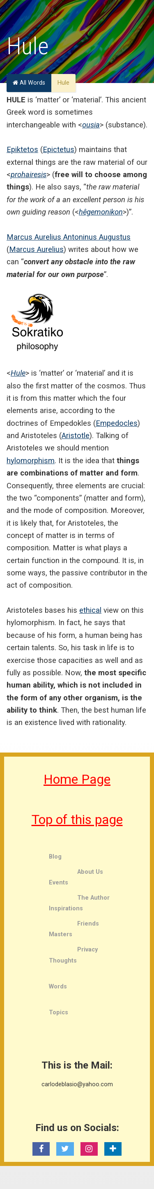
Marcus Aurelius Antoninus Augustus (69, 237)
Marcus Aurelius (36, 249)
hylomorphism (31, 460)
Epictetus (58, 149)
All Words (29, 82)
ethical (90, 610)
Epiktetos (22, 149)
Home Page (77, 779)
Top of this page (77, 819)
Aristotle (76, 435)
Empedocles (117, 423)
